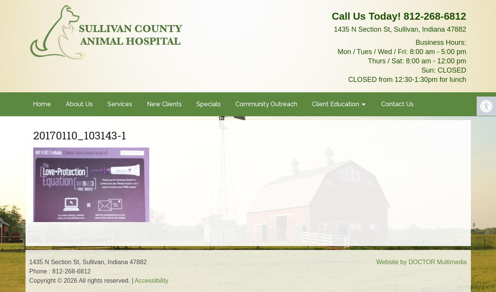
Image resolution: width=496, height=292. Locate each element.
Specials (208, 104)
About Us (79, 104)
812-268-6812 (435, 16)
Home (42, 104)
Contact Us (397, 104)
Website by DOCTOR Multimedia (421, 262)
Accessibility (151, 280)
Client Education (335, 104)
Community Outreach (266, 104)
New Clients (164, 104)
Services (119, 104)
